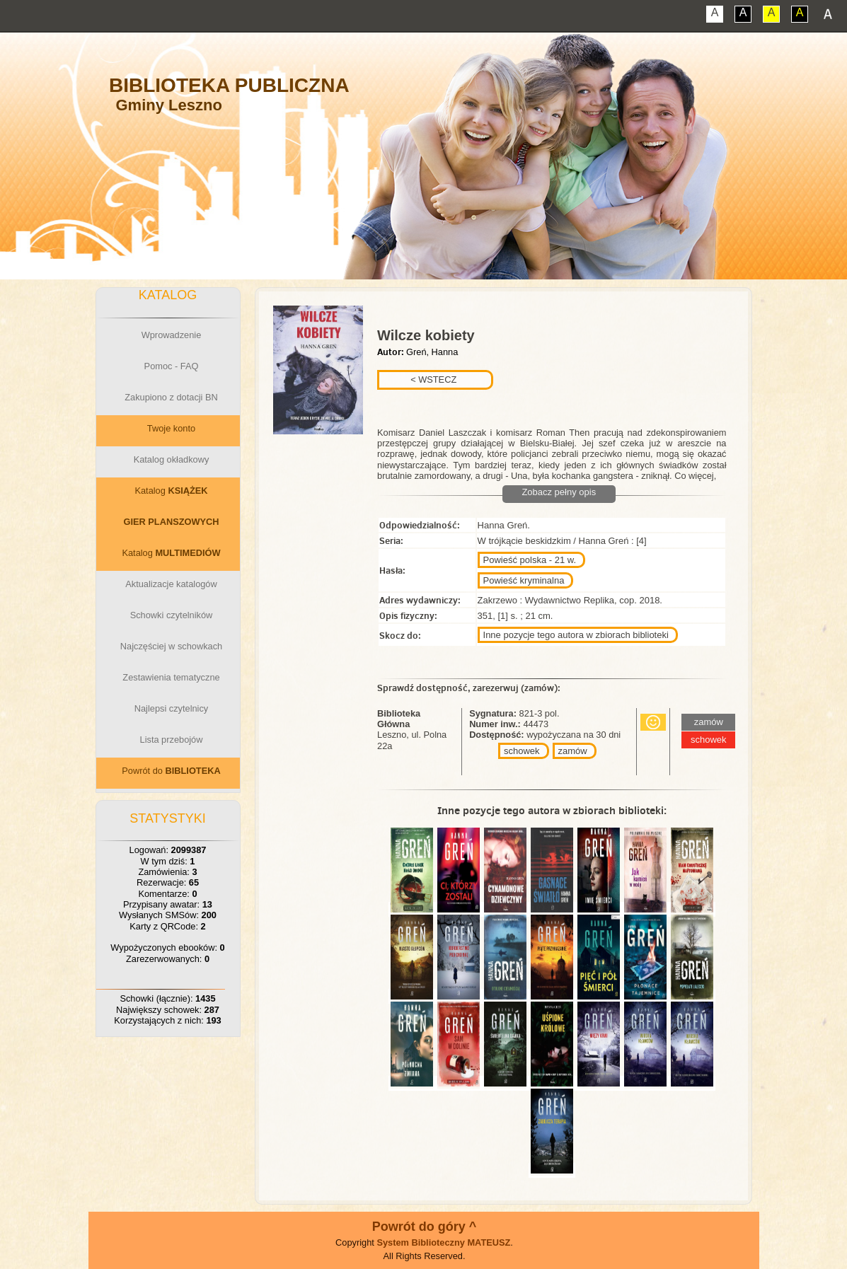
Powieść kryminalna (524, 580)
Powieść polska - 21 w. (530, 560)
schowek (522, 751)
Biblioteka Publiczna (229, 85)
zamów (572, 751)
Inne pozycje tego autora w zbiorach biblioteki (576, 635)
